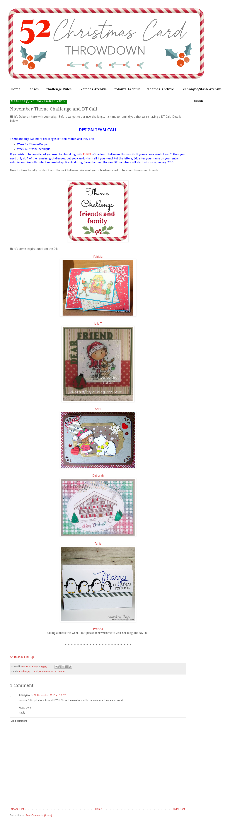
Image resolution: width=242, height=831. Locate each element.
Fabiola (98, 256)
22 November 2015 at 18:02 (49, 695)
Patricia (98, 629)
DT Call (34, 671)
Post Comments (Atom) (38, 815)
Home (16, 89)
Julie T (98, 323)
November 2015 (47, 671)
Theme (60, 671)
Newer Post (17, 809)
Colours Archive (127, 89)
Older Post (179, 809)
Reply (22, 712)
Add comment (19, 720)
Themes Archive (160, 89)
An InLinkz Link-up (22, 657)
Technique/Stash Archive (201, 89)
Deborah (98, 475)
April (98, 409)
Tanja (97, 543)
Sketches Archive (93, 89)
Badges (33, 89)
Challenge (24, 671)
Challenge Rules (59, 89)
